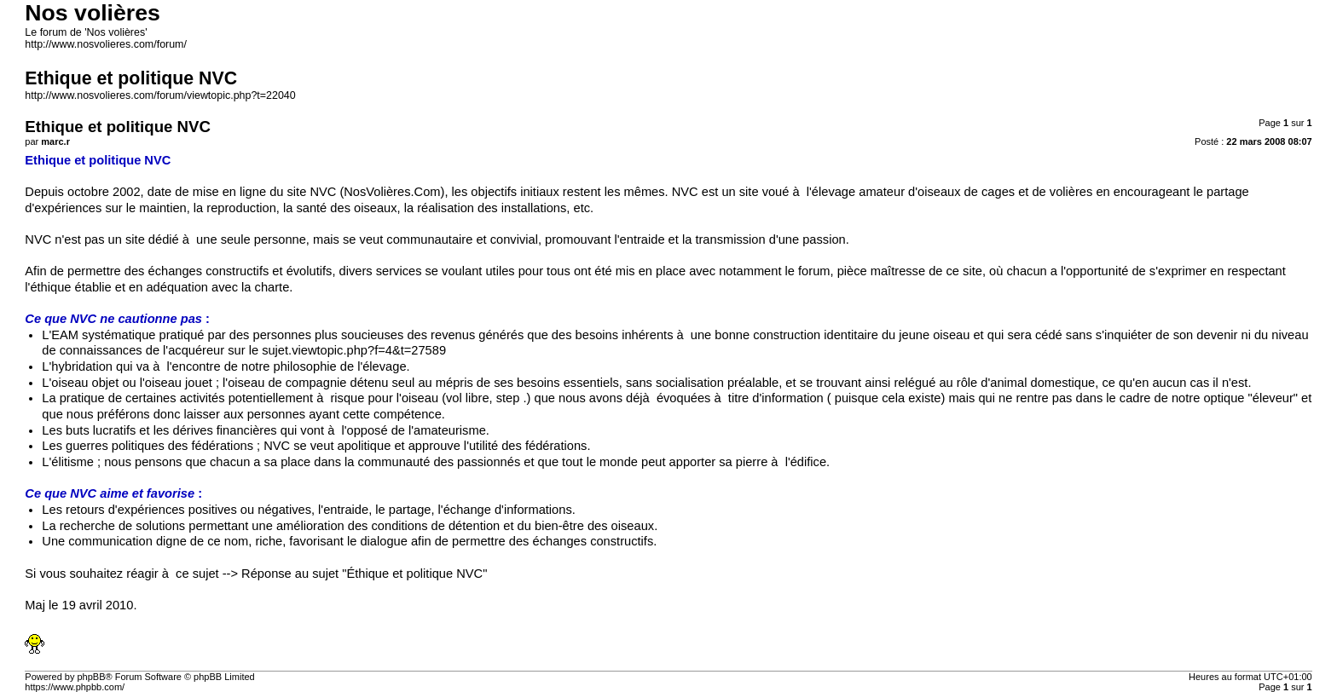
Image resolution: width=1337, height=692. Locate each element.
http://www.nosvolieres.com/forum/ (106, 44)
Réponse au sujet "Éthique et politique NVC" (364, 573)
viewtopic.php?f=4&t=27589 (369, 350)
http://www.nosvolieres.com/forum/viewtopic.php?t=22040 (160, 95)
